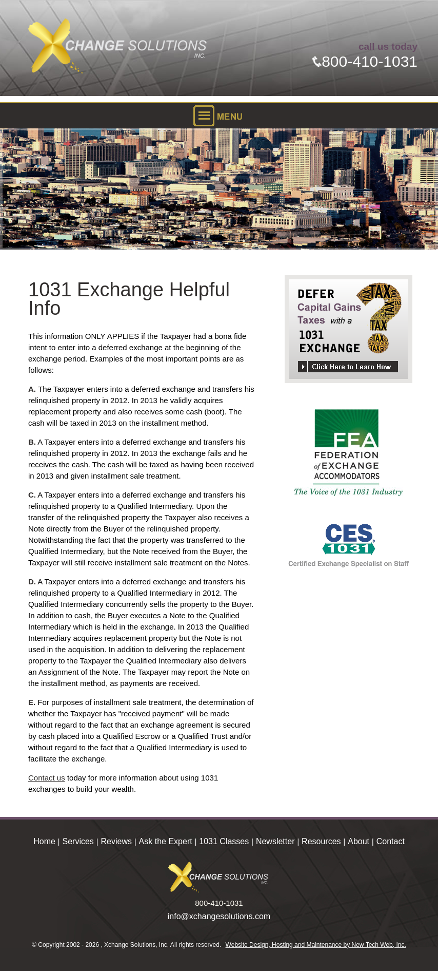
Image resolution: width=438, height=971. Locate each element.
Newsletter (275, 841)
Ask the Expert (165, 841)
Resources (321, 841)
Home (44, 841)
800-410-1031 (364, 61)
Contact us (46, 777)
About (358, 841)
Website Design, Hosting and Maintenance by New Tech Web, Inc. (316, 944)
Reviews (116, 841)
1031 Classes (224, 841)
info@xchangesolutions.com (219, 916)
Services (78, 841)
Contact (390, 841)
